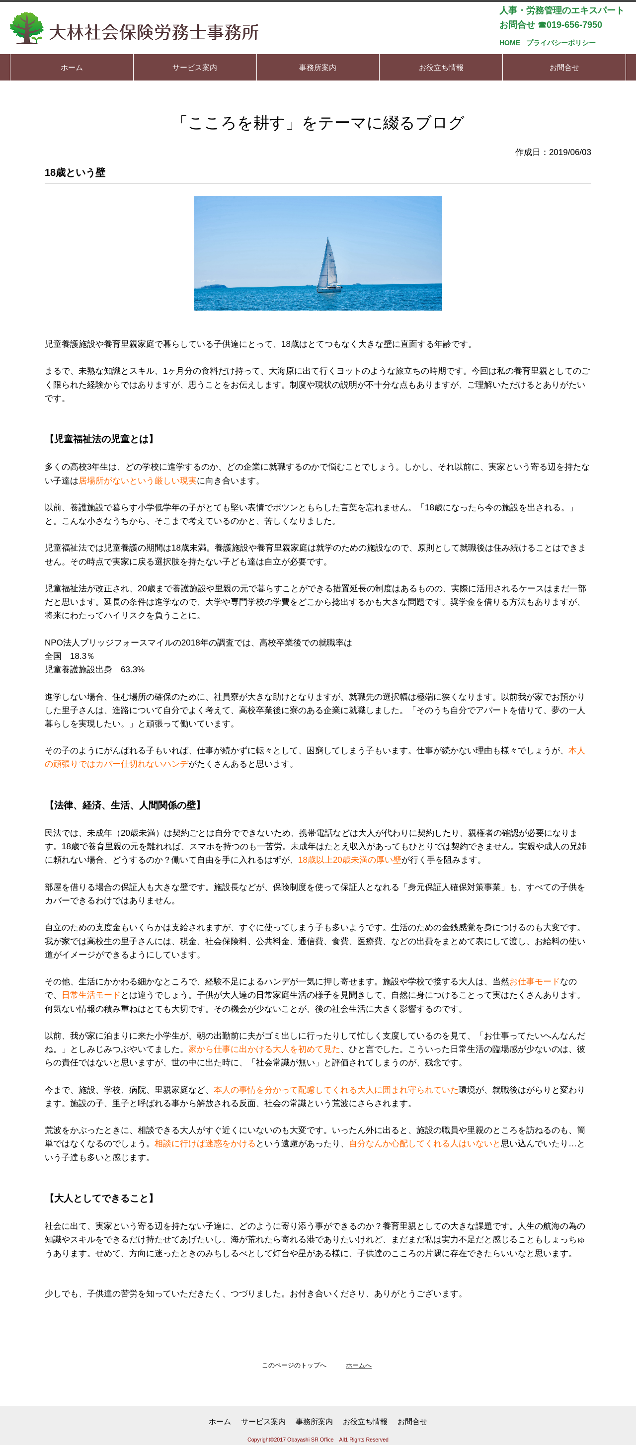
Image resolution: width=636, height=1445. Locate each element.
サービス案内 (263, 1421)
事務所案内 (314, 1421)
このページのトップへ (294, 1365)
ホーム (220, 1421)
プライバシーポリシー (561, 43)
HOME (509, 43)
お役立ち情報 (365, 1421)
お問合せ (412, 1421)
